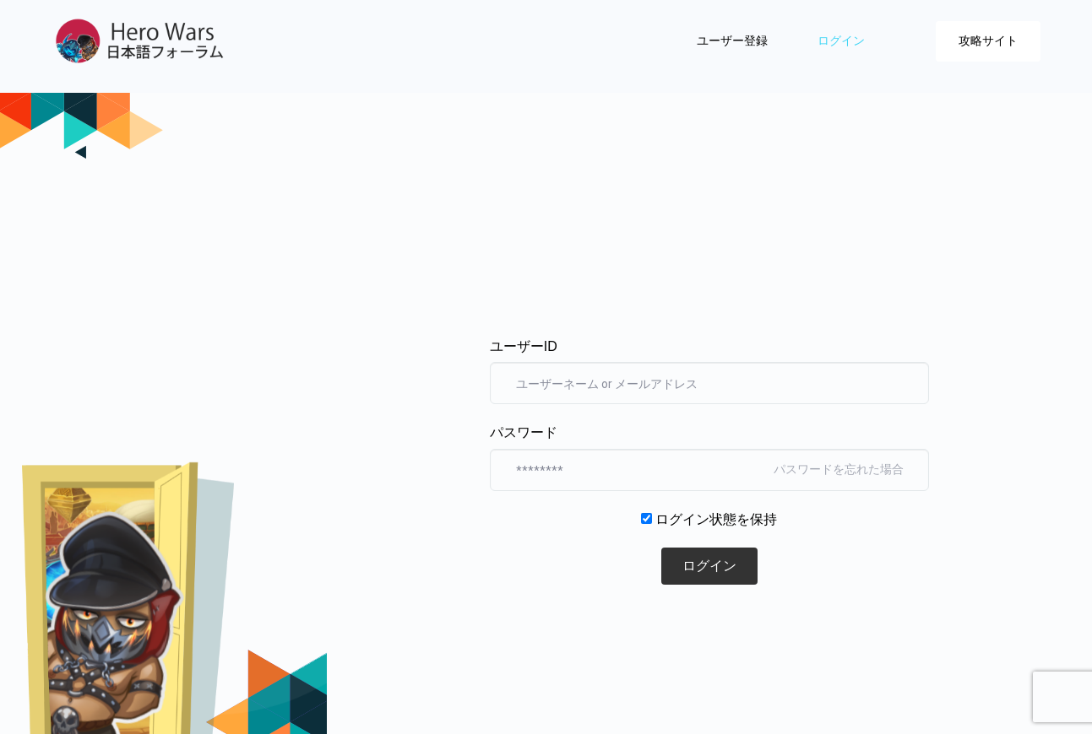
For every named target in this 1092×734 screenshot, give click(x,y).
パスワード (523, 432)
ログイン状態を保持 (716, 519)
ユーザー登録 (734, 40)
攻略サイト (988, 40)
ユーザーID (523, 346)
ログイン (843, 40)
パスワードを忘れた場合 (839, 469)
